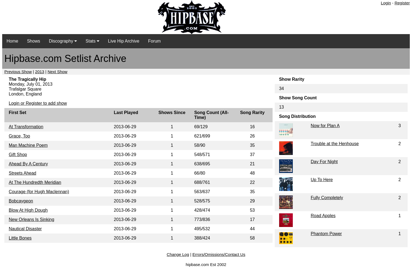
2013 (39, 71)
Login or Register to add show (38, 103)
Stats (92, 41)
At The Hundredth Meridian (35, 182)
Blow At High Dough (28, 210)
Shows (33, 41)
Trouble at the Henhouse (335, 143)
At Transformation (26, 126)
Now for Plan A (325, 125)
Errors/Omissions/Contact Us (218, 254)
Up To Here (322, 179)
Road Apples (323, 215)
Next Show (58, 71)
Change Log (178, 254)
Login (386, 3)
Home (12, 41)
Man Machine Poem (28, 145)
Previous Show (18, 71)
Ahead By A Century (28, 164)
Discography (63, 41)
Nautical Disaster (25, 228)
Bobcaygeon (21, 201)
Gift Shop (18, 154)
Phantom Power (326, 233)
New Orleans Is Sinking (31, 219)
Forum (154, 41)
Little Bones (20, 238)
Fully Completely (327, 197)
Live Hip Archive (123, 41)
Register (402, 3)
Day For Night (324, 161)
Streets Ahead (22, 173)
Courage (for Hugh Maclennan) (39, 191)
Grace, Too (19, 136)
